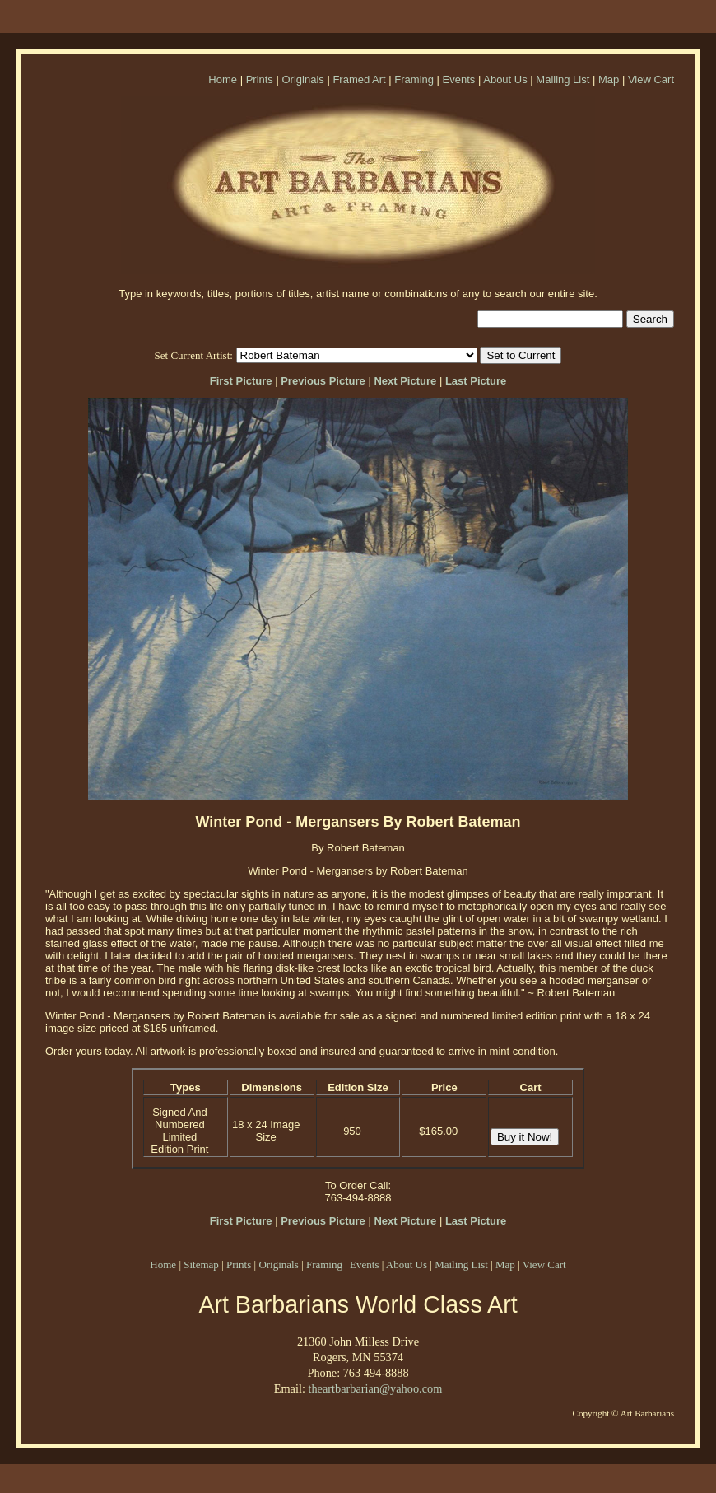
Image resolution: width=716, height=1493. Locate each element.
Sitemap (201, 1264)
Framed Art (358, 79)
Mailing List (562, 79)
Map (608, 79)
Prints (259, 79)
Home (222, 79)
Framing (414, 79)
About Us (505, 79)
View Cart (651, 79)
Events (459, 79)
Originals (302, 79)
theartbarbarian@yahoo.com (375, 1388)
